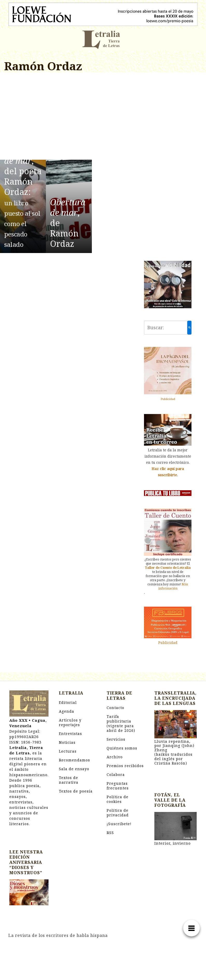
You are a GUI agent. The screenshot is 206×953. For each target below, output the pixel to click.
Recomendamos (74, 760)
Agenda (66, 711)
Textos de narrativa (68, 780)
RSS (110, 832)
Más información (173, 586)
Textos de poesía (76, 791)
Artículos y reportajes (70, 722)
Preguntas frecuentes (118, 785)
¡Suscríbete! (119, 823)
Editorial (68, 702)
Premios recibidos (125, 765)
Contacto (115, 707)
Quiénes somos (122, 748)
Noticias (67, 742)
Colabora (116, 774)
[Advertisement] (69, 117)
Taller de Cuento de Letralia (168, 567)
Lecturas (68, 751)
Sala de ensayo (74, 768)
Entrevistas (70, 733)
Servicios (116, 739)
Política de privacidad (118, 812)
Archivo (115, 756)
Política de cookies (117, 799)
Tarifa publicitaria (121, 723)
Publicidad (168, 399)
